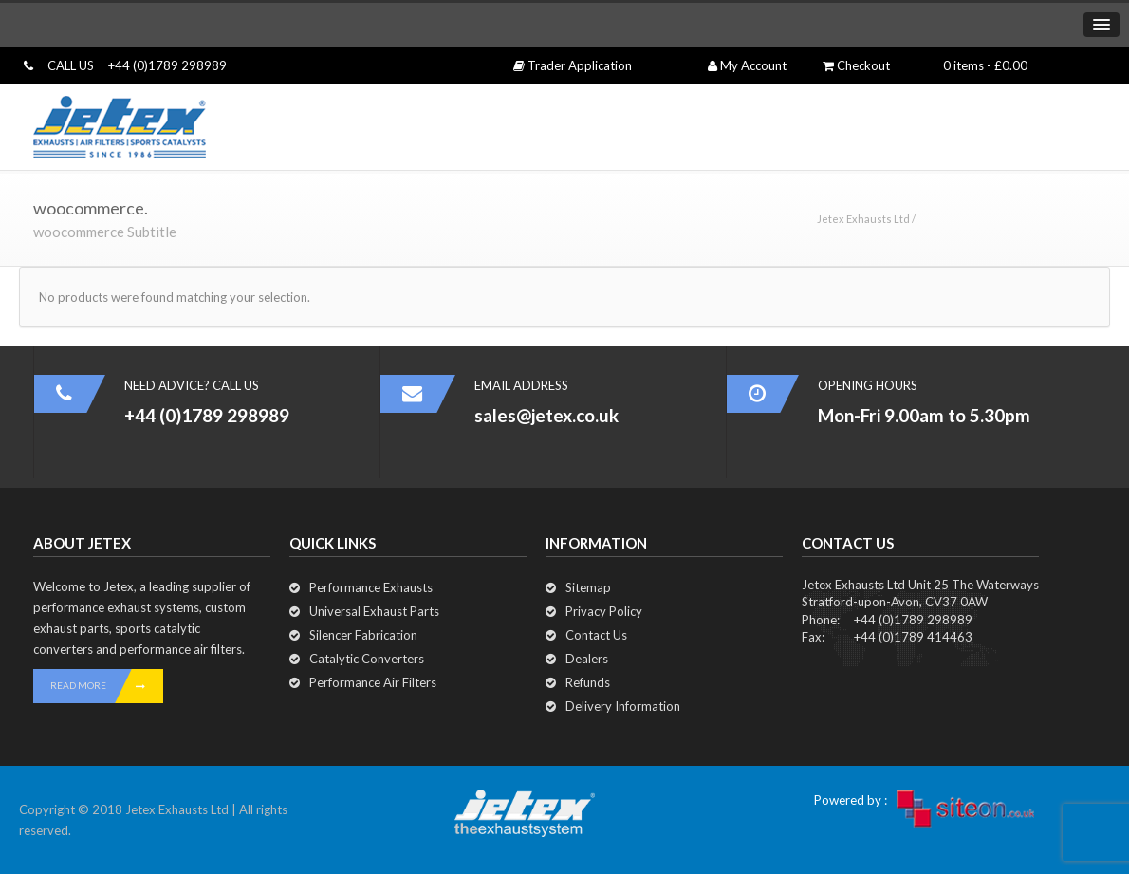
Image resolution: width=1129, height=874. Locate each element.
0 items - (985, 65)
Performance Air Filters (372, 682)
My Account (747, 65)
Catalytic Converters (366, 658)
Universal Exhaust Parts (374, 611)
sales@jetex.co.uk (546, 415)
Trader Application (572, 65)
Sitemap (588, 587)
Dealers (586, 658)
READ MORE (106, 686)
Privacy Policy (603, 611)
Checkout (856, 65)
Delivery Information (622, 706)
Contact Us (596, 634)
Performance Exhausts (371, 587)
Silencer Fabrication (363, 634)
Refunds (587, 682)
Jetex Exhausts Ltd (863, 219)
